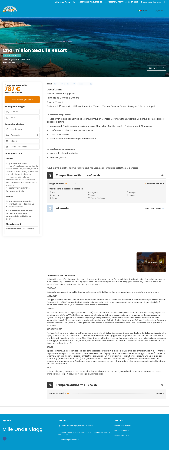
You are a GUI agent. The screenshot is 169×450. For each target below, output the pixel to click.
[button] (15, 191)
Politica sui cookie (121, 431)
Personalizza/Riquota (22, 99)
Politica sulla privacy (122, 426)
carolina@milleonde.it (152, 2)
